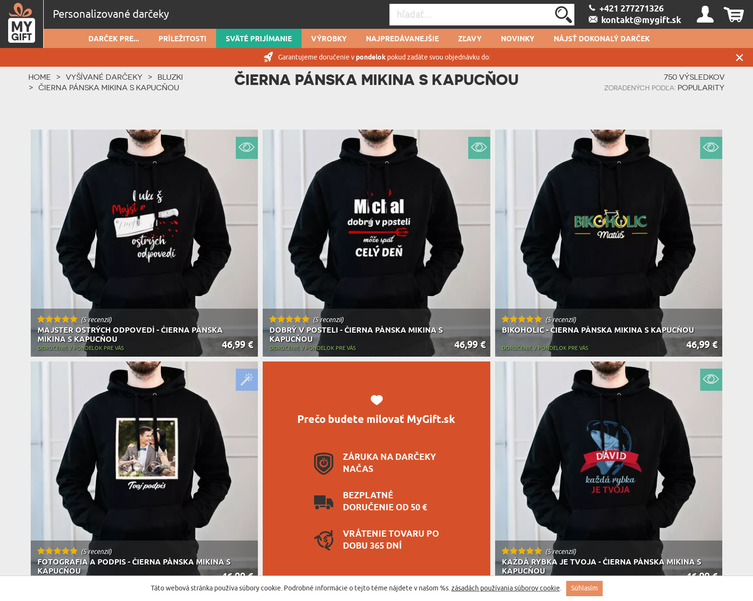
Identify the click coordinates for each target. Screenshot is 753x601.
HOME (39, 76)
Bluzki (170, 76)
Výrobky (329, 39)
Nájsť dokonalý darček (602, 39)
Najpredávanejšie (402, 39)
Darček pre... (113, 39)
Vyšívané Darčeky (104, 76)
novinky (517, 39)
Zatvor (739, 57)
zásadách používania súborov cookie (505, 588)
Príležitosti (182, 39)
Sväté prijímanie (259, 39)
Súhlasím (584, 588)
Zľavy (470, 39)
